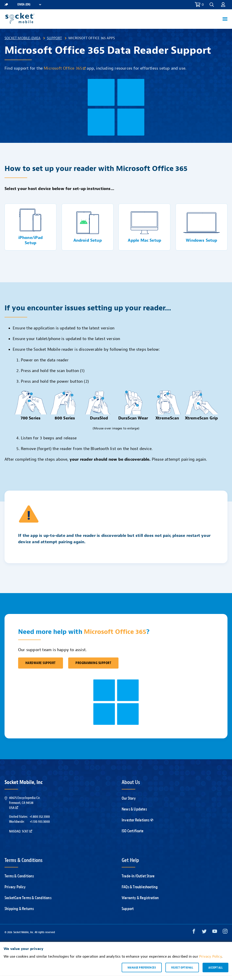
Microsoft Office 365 (65, 68)
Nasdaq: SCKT (20, 831)
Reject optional (182, 967)
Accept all (215, 967)
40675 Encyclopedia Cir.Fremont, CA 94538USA (24, 803)
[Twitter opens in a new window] (204, 932)
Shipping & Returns (19, 908)
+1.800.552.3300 (39, 816)
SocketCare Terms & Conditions (28, 898)
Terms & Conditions (19, 876)
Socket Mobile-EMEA (23, 38)
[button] (212, 4)
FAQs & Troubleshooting (140, 887)
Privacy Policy (15, 887)
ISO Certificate (132, 831)
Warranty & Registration (140, 898)
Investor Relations (137, 820)
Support (54, 38)
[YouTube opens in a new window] (214, 932)
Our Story (129, 798)
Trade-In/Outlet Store (138, 876)
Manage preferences (142, 967)
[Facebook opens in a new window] (193, 932)
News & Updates (134, 809)
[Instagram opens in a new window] (225, 932)
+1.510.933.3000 (40, 821)
